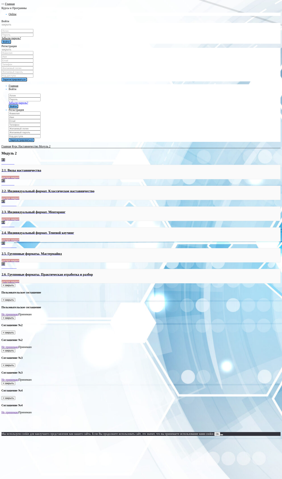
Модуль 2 (44, 146)
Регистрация (9, 46)
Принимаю (25, 314)
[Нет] (221, 434)
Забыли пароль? (11, 38)
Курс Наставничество (25, 146)
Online (13, 14)
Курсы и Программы (14, 8)
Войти (5, 21)
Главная (10, 3)
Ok (217, 434)
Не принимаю (9, 314)
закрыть (6, 24)
